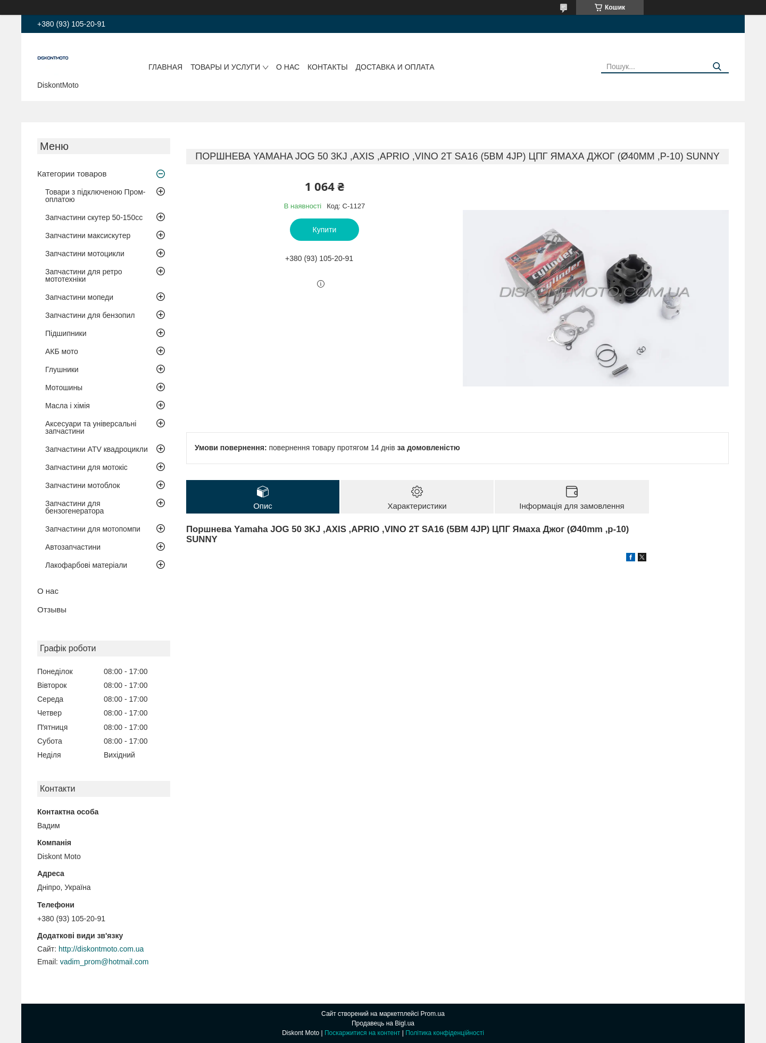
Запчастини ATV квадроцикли (96, 449)
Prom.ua (433, 1013)
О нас (287, 67)
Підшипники (65, 333)
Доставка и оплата (395, 67)
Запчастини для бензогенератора (74, 507)
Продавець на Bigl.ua (383, 1023)
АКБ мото (61, 351)
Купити (325, 229)
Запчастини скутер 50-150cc (94, 217)
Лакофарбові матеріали (86, 565)
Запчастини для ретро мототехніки (83, 275)
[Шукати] (717, 66)
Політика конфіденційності (444, 1033)
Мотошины (63, 387)
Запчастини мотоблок (82, 485)
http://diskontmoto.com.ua (101, 949)
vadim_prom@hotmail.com (104, 961)
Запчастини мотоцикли (84, 253)
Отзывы (51, 609)
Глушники (62, 369)
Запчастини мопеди (79, 297)
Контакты (327, 67)
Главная (165, 67)
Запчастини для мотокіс (86, 467)
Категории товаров (71, 173)
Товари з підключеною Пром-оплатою (95, 196)
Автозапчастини (73, 547)
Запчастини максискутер (87, 235)
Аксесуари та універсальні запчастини (90, 427)
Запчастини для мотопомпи (92, 529)
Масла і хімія (67, 405)
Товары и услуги (225, 67)
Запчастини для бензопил (90, 315)
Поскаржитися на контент (362, 1033)
